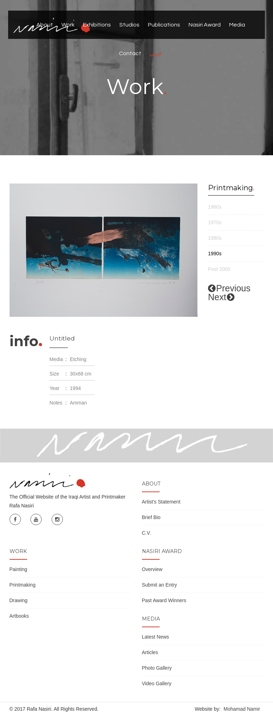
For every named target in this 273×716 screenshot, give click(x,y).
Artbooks (19, 616)
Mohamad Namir (242, 709)
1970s (214, 222)
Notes (56, 403)
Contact (130, 53)
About (44, 25)
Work (68, 25)
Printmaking (23, 585)
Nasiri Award (205, 25)
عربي (156, 53)
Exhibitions (97, 25)
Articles (150, 652)
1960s (214, 207)
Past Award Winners (164, 600)
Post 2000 (219, 269)
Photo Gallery (157, 668)
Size (54, 374)
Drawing (19, 600)
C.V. (146, 533)
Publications (164, 25)
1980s (214, 238)
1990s (214, 253)
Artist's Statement (161, 502)
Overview (152, 569)
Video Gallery (157, 683)
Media (237, 25)
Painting (19, 569)
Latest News (155, 637)
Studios (129, 25)
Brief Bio (151, 517)
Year (54, 388)
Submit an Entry (159, 585)
